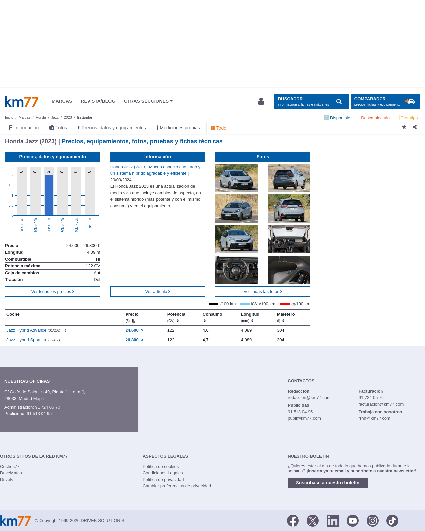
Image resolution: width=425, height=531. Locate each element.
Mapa (38, 398)
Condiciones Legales (163, 472)
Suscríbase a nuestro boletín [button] (327, 482)
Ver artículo (157, 291)
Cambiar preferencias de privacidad (177, 485)
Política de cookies (161, 466)
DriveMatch (11, 472)
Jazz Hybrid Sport (33, 339)
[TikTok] (392, 520)
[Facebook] (293, 520)
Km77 (21, 101)
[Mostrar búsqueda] (311, 101)
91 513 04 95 (39, 413)
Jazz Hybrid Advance (36, 330)
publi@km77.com (304, 418)
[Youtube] (353, 520)
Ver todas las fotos (263, 291)
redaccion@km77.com (309, 397)
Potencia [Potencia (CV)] (176, 317)
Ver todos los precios (52, 291)
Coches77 (10, 466)
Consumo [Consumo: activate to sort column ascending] (212, 317)
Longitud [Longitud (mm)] (250, 317)
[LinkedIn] (333, 520)
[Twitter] (313, 520)
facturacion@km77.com (381, 404)
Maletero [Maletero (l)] (286, 317)
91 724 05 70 (47, 407)
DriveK (6, 479)
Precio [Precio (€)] (132, 317)
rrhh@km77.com (374, 418)
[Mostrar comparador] (385, 101)
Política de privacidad (163, 479)
